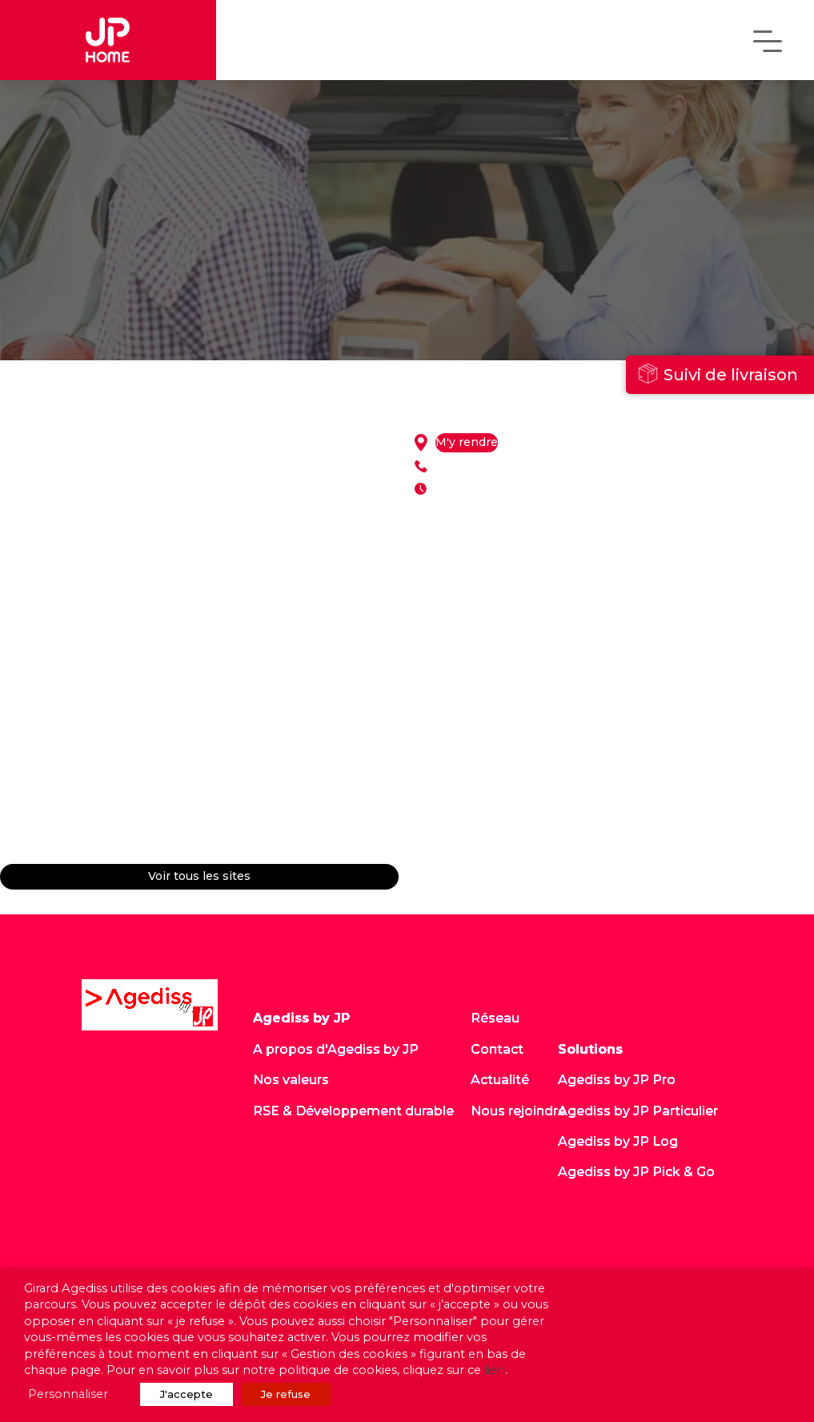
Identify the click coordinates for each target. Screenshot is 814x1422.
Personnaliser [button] (68, 1394)
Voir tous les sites (199, 876)
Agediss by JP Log (618, 1141)
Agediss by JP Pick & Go (636, 1171)
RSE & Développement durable (353, 1111)
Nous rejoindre (518, 1111)
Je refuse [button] (286, 1394)
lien (494, 1370)
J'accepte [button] (186, 1394)
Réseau (495, 1018)
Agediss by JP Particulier (638, 1111)
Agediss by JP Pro (617, 1079)
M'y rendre (466, 442)
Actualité (500, 1079)
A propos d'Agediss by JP (336, 1049)
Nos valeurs (291, 1079)
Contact (497, 1049)
